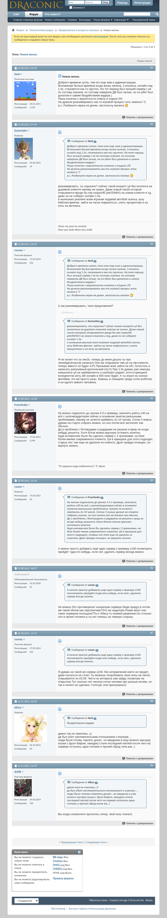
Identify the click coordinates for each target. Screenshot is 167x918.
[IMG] (56, 865)
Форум (33, 14)
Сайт (16, 14)
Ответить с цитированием (138, 117)
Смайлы (58, 861)
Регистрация (142, 2)
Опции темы (143, 60)
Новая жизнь (28, 54)
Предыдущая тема (72, 842)
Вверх (149, 900)
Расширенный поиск (143, 19)
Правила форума (63, 878)
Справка (72, 19)
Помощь (122, 2)
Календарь (85, 19)
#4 (151, 398)
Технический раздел (41, 30)
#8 (151, 701)
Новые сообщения (55, 19)
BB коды (58, 857)
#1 (151, 67)
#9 (151, 765)
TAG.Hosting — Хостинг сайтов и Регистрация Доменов (83, 908)
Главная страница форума (28, 19)
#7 (151, 632)
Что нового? (52, 14)
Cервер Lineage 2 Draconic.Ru (126, 900)
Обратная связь (98, 900)
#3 (151, 243)
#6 (151, 568)
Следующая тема (96, 842)
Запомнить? (77, 8)
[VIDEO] (57, 868)
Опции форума (101, 19)
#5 (151, 480)
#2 (151, 124)
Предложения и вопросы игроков (78, 30)
